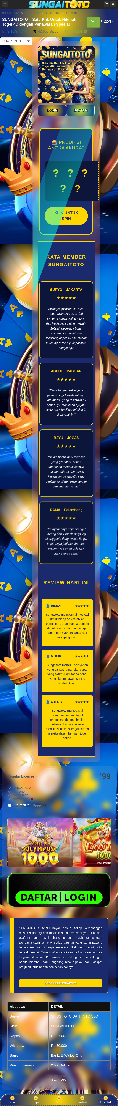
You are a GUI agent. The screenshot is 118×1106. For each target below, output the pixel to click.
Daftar (59, 1100)
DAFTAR (80, 110)
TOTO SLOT (32, 13)
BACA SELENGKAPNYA (61, 983)
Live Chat (105, 1100)
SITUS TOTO (52, 13)
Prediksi (82, 1100)
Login (35, 1100)
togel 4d (78, 957)
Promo (12, 1100)
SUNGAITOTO (10, 13)
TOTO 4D (71, 13)
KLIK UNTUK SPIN (66, 216)
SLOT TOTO (59, 1079)
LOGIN (52, 110)
